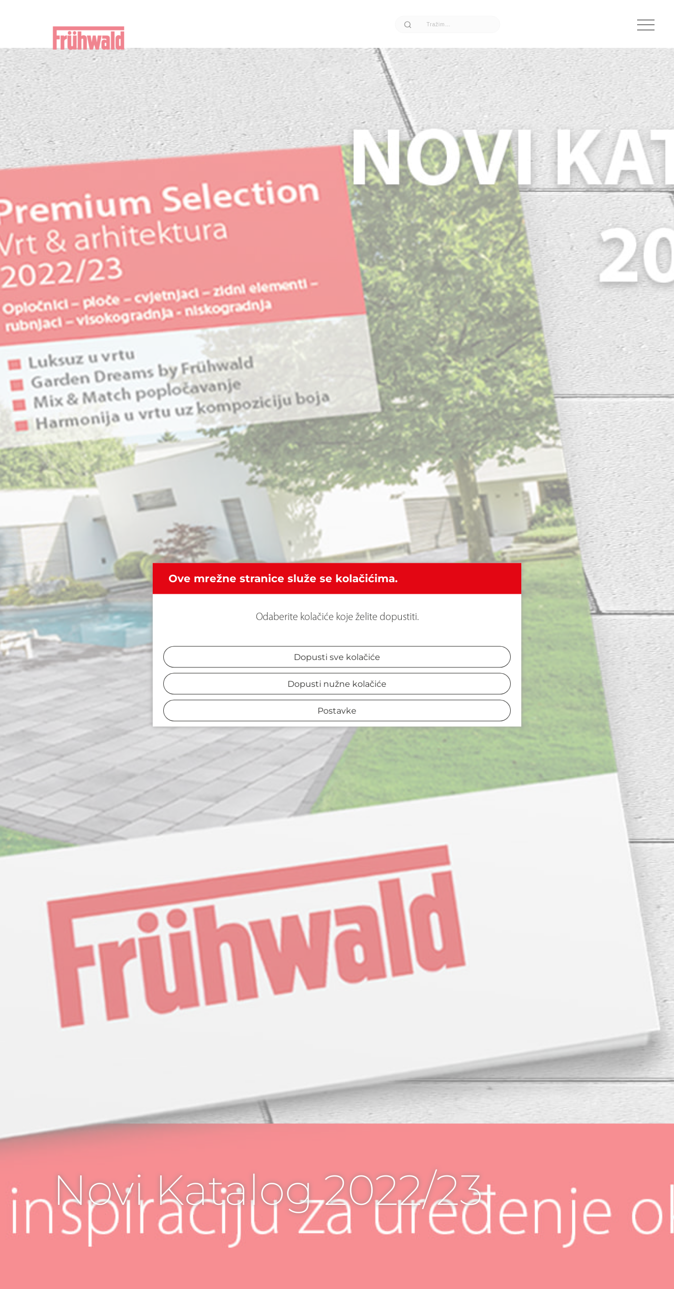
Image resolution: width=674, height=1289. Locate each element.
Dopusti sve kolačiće (337, 657)
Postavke (337, 710)
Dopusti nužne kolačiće (337, 683)
